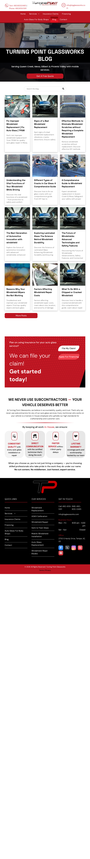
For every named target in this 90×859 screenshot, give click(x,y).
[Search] (45, 88)
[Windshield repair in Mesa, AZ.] (45, 274)
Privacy (48, 570)
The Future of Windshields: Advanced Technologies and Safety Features (70, 239)
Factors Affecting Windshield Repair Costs (43, 292)
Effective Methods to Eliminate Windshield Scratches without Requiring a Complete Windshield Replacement (72, 129)
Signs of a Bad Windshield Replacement (41, 124)
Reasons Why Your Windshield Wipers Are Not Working (15, 292)
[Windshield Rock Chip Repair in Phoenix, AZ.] (45, 165)
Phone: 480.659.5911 (17, 8)
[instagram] (73, 548)
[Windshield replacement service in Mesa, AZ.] (17, 106)
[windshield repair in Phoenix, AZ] (17, 165)
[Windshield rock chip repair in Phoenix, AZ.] (72, 274)
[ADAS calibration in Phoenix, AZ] (72, 218)
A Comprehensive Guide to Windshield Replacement (72, 183)
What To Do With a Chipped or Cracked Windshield (72, 292)
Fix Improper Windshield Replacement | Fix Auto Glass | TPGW (15, 126)
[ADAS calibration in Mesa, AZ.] (17, 218)
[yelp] (80, 548)
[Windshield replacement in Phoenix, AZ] (72, 165)
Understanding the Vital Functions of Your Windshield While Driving (15, 185)
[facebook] (60, 548)
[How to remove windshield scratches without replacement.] (72, 106)
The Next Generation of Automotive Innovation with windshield (16, 238)
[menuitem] (23, 14)
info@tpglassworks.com (68, 514)
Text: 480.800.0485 (17, 5)
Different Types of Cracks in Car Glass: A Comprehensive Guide (45, 183)
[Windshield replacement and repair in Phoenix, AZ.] (45, 218)
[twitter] (67, 548)
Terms (41, 570)
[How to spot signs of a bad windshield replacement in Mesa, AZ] (45, 106)
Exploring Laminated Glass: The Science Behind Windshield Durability (44, 238)
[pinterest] (60, 553)
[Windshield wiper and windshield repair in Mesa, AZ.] (17, 274)
